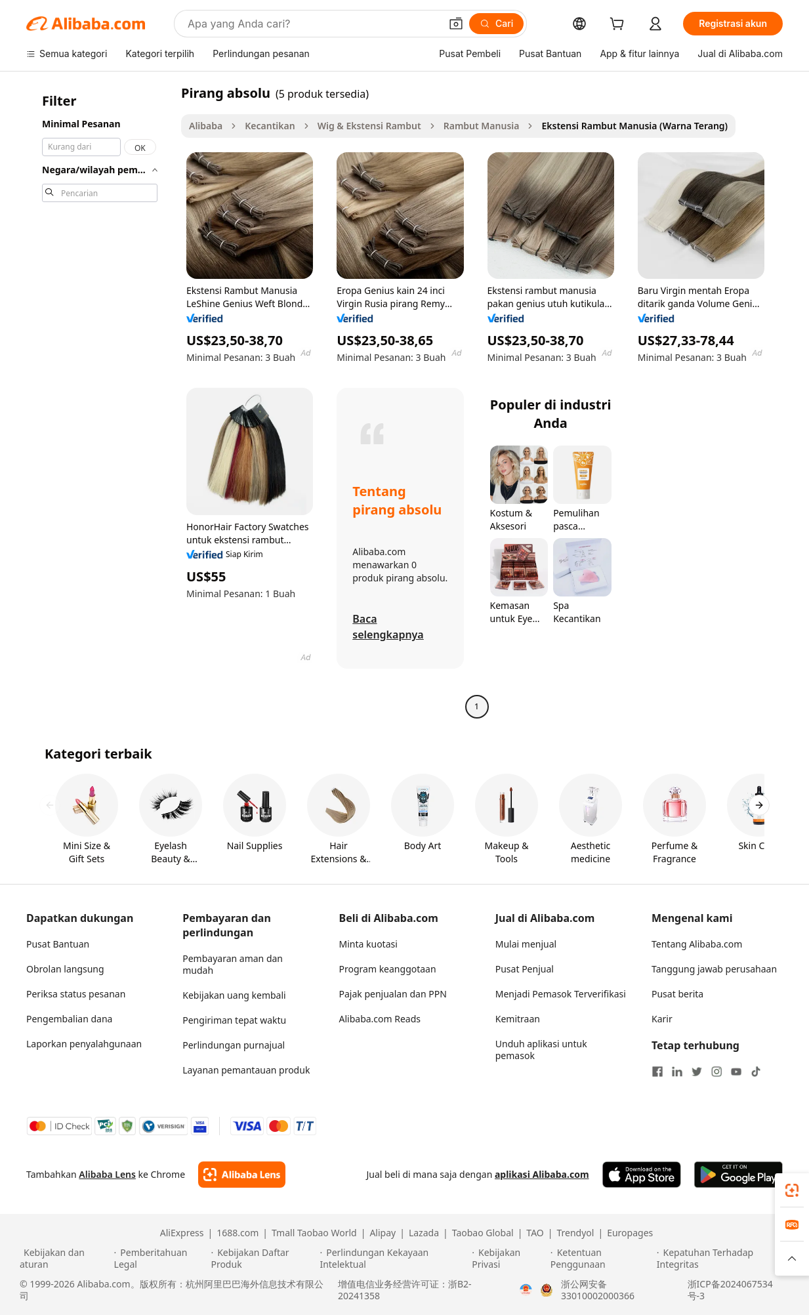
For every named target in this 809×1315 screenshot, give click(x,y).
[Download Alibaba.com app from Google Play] (738, 1174)
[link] (792, 1190)
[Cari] (496, 23)
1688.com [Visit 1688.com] (238, 1233)
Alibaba (205, 125)
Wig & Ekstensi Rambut (369, 125)
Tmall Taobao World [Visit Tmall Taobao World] (314, 1233)
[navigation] (99, 401)
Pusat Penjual (524, 969)
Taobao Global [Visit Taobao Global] (483, 1233)
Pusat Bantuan (57, 944)
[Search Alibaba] (313, 23)
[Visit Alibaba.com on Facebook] (657, 1071)
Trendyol (575, 1233)
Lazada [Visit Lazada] (424, 1233)
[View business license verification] (525, 1290)
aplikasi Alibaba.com (542, 1174)
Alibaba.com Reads (380, 1018)
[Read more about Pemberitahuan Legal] (160, 1258)
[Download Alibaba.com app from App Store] (641, 1174)
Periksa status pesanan (75, 994)
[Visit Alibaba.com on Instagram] (716, 1071)
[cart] (619, 25)
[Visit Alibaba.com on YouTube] (736, 1071)
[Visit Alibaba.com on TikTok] (756, 1071)
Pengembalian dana (69, 1018)
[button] (456, 23)
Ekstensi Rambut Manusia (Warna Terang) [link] (634, 125)
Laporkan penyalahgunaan (84, 1043)
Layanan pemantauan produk (246, 1070)
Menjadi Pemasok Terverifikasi (560, 994)
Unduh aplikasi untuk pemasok (541, 1049)
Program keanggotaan (387, 969)
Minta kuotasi (368, 944)
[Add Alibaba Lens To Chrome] (241, 1174)
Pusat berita (677, 994)
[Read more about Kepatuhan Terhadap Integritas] (723, 1258)
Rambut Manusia (482, 125)
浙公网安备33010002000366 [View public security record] (597, 1290)
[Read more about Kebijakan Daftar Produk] (263, 1258)
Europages (630, 1233)
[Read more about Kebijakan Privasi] (509, 1258)
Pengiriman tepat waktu (234, 1020)
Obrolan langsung (65, 969)
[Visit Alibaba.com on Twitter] (697, 1071)
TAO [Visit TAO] (534, 1233)
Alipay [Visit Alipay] (382, 1233)
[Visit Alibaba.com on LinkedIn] (677, 1071)
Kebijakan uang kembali (233, 995)
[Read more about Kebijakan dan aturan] (65, 1258)
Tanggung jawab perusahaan (714, 969)
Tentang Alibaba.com (697, 944)
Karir (662, 1018)
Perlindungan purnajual (233, 1045)
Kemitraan (517, 1018)
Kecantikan (270, 125)
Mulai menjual (525, 944)
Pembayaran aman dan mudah (232, 964)
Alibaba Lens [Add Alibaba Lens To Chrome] (107, 1174)
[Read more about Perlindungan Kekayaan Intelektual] (394, 1258)
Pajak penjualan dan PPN (393, 994)
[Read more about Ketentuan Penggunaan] (601, 1258)
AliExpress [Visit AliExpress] (182, 1233)
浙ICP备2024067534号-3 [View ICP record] (730, 1290)
